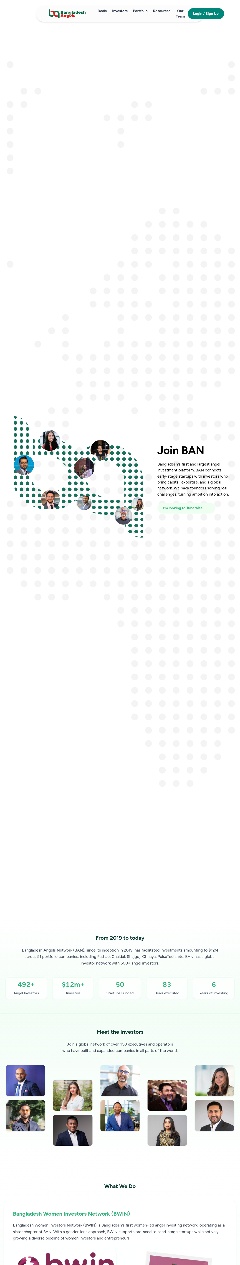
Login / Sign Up (206, 13)
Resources (161, 11)
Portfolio (140, 11)
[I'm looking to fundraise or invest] (186, 508)
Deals (102, 11)
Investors (120, 11)
